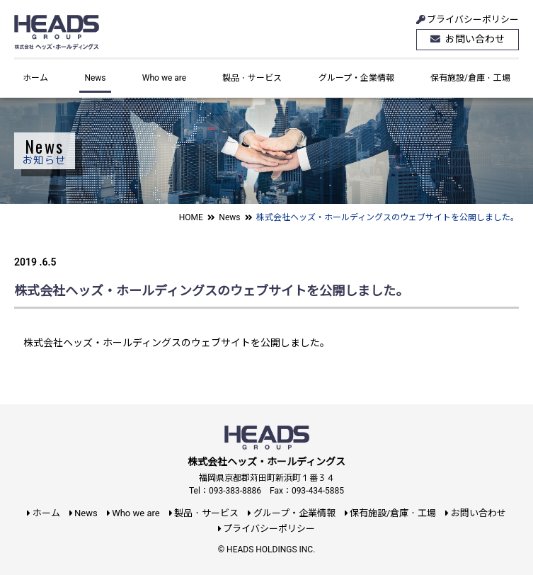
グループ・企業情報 (356, 78)
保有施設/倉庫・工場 (470, 78)
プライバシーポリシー (266, 528)
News (94, 78)
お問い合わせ (467, 39)
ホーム (35, 78)
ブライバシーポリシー (467, 19)
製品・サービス (252, 78)
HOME (191, 217)
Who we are (164, 78)
